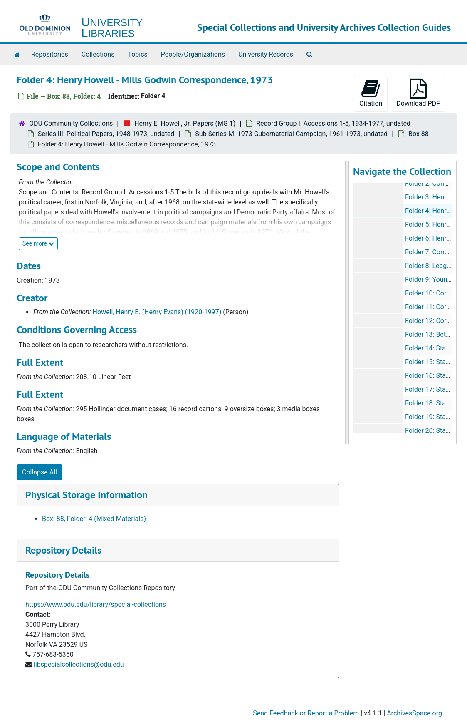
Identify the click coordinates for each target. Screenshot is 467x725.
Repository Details (63, 550)
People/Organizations (193, 54)
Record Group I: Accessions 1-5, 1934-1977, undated (333, 123)
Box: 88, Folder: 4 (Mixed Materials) (94, 519)
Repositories (49, 54)
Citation (370, 93)
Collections (98, 54)
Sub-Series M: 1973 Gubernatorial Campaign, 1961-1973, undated (291, 134)
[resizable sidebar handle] (347, 302)
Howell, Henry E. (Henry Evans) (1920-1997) (157, 312)
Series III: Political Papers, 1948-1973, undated (106, 134)
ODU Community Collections (71, 123)
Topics (137, 54)
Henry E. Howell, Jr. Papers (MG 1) (184, 123)
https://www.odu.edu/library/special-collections (95, 604)
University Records (265, 54)
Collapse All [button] (39, 472)
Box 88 (418, 134)
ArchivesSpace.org (414, 713)
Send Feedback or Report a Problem (306, 713)
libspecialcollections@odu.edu (79, 664)
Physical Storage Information (86, 494)
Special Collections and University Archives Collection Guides (324, 27)
